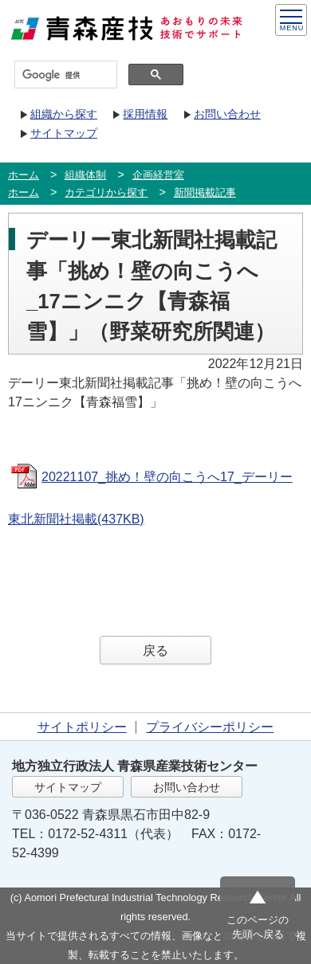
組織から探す (63, 114)
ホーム (23, 175)
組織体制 (85, 175)
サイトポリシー (82, 727)
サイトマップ (63, 133)
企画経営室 (158, 175)
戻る (155, 650)
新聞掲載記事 (205, 192)
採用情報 (145, 114)
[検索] (64, 75)
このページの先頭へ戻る (257, 927)
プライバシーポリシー (210, 727)
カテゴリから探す (106, 192)
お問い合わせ (227, 114)
